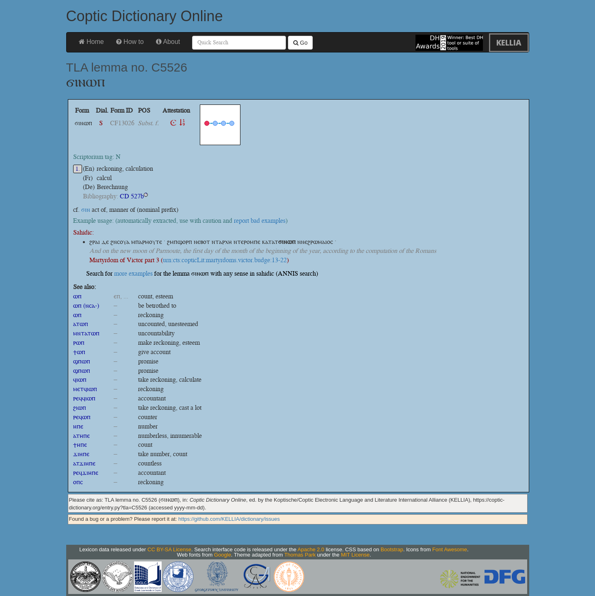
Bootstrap (392, 549)
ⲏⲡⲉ (78, 426)
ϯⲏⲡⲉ (80, 444)
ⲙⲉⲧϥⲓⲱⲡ (85, 389)
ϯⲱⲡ (79, 352)
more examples (133, 273)
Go (300, 42)
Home (91, 41)
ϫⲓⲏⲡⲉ (81, 454)
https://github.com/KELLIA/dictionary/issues (229, 519)
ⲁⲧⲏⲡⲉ (81, 435)
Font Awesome (449, 549)
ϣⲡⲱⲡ (81, 361)
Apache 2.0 (311, 549)
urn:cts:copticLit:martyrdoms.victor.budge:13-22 (225, 260)
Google (222, 555)
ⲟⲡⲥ (78, 482)
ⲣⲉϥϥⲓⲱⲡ (84, 398)
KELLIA (508, 42)
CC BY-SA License (169, 549)
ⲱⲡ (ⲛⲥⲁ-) (86, 305)
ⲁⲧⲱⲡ (80, 324)
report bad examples (260, 220)
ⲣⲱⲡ (78, 342)
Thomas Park (300, 555)
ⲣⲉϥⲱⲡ (82, 417)
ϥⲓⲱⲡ (80, 379)
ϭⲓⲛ (85, 209)
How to (130, 41)
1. (78, 169)
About (168, 41)
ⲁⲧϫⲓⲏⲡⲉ (84, 463)
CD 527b (132, 196)
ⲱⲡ (77, 296)
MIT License (355, 555)
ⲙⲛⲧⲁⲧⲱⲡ (86, 333)
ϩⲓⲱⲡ (79, 407)
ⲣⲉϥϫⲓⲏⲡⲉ (85, 472)
